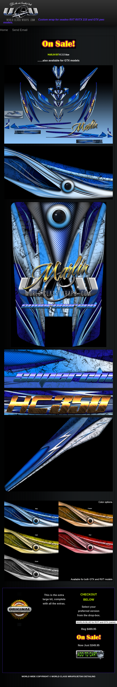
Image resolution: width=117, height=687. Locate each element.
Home (4, 30)
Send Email (19, 30)
